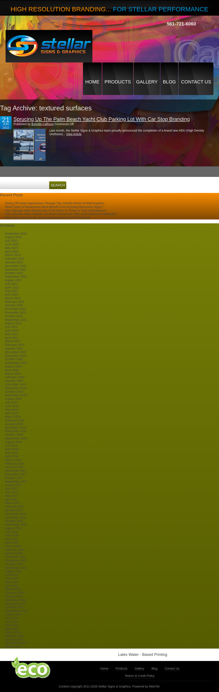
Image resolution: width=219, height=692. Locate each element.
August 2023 (13, 237)
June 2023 (12, 244)
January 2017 (14, 510)
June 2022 (12, 287)
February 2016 (14, 549)
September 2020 (16, 363)
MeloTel (154, 686)
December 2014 (15, 600)
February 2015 (14, 592)
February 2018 (14, 463)
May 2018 (11, 452)
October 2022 (14, 273)
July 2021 (11, 327)
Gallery (147, 81)
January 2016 (14, 553)
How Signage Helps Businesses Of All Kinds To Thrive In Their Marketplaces (55, 210)
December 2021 (15, 309)
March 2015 (13, 589)
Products (118, 81)
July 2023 (11, 240)
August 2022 (13, 280)
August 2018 (13, 442)
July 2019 (11, 402)
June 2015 (12, 578)
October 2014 (14, 607)
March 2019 (13, 416)
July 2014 (11, 618)
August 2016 (13, 528)
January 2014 (14, 639)
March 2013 (13, 646)
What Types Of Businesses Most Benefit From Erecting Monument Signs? (54, 207)
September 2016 (16, 524)
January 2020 (14, 380)
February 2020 (14, 377)
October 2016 (14, 521)
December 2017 (15, 470)
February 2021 (14, 345)
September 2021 (16, 320)
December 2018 (15, 427)
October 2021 (14, 316)
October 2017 (14, 478)
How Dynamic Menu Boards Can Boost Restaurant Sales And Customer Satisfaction (61, 214)
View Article (73, 134)
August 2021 (13, 323)
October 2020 (14, 359)
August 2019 (13, 398)
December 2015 (15, 557)
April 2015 (11, 585)
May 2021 (11, 334)
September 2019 (16, 395)
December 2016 (15, 514)
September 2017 (16, 481)
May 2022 (11, 291)
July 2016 (11, 531)
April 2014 (11, 628)
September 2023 (16, 233)
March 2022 (13, 298)
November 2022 (15, 269)
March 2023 (13, 255)
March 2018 (13, 460)
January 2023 (14, 262)
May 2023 (11, 248)
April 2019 (11, 413)
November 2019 (15, 388)
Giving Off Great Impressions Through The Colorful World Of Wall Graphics (54, 203)
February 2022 (14, 302)
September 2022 (16, 276)
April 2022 (11, 294)
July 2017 (11, 488)
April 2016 (11, 542)
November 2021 (15, 312)
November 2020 (15, 355)
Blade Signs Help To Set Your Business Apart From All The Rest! (47, 217)
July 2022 (11, 284)
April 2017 (11, 499)
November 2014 (15, 603)
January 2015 (14, 596)
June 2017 (12, 492)
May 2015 (11, 582)
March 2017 (13, 503)
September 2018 (16, 438)
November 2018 (15, 431)
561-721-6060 (181, 24)
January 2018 (14, 467)
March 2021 (13, 341)
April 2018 (11, 456)
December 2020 (15, 352)
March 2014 (13, 632)
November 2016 (15, 517)
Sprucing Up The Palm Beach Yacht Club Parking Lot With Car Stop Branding (101, 119)
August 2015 (13, 571)
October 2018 (14, 434)
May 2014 (11, 625)
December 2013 (15, 643)
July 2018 (11, 445)
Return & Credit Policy (140, 675)
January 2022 (14, 305)
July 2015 (11, 574)
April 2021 (11, 337)
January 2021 (14, 348)
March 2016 (13, 546)
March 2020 (13, 373)
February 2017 (14, 506)
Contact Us (196, 81)
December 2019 (15, 384)
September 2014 (16, 610)
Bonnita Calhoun (42, 124)
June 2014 (12, 621)
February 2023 (14, 258)
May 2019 (11, 409)
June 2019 (12, 406)
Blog (169, 81)
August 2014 (13, 614)
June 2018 (12, 449)
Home (92, 81)
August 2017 (13, 485)
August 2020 (13, 366)
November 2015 (15, 560)
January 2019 (14, 424)
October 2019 (14, 391)
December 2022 (15, 266)
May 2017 (11, 496)
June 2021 (12, 330)
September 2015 (16, 567)
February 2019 (14, 420)
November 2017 (15, 474)
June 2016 (12, 535)
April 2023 (11, 251)
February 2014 (14, 636)
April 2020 (11, 370)
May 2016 (11, 539)
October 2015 (14, 564)
